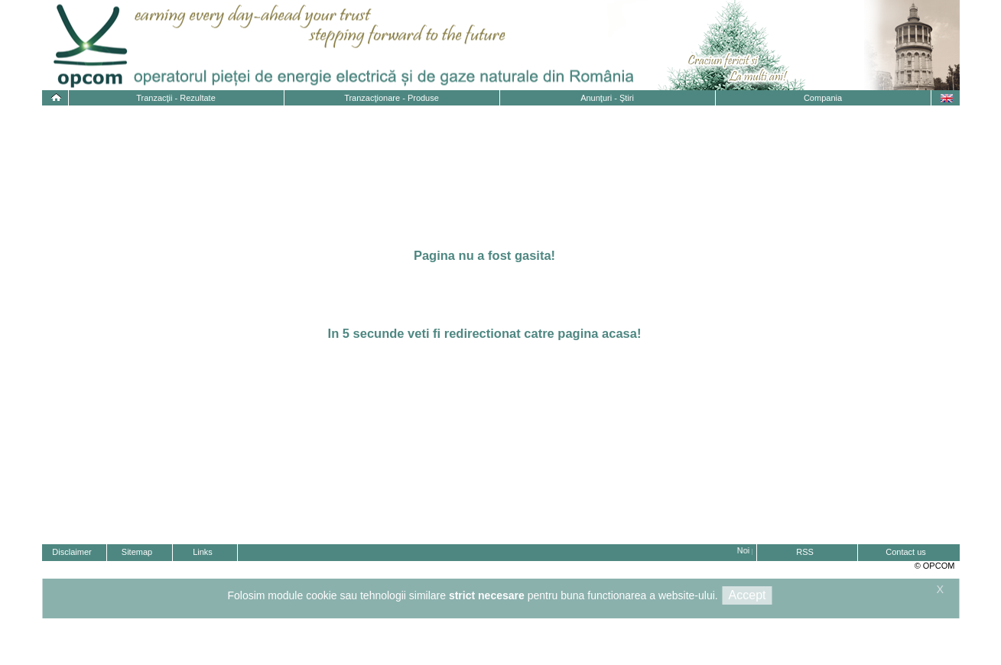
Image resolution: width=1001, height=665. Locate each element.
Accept (747, 595)
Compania (823, 97)
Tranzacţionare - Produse (391, 97)
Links (203, 551)
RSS (805, 551)
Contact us (906, 551)
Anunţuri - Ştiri (607, 97)
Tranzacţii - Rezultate (176, 97)
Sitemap (137, 551)
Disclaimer (71, 551)
